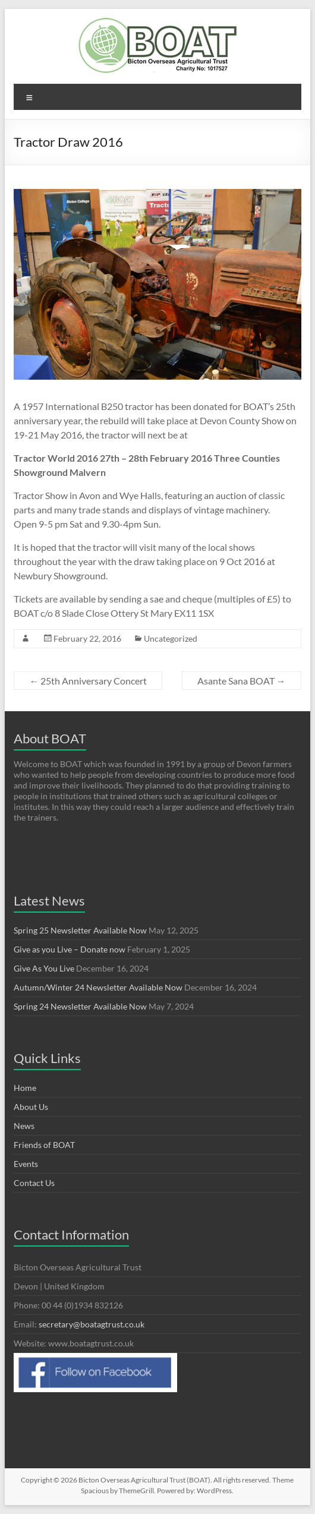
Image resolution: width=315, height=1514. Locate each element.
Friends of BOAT (44, 1145)
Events (26, 1164)
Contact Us (34, 1183)
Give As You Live (44, 968)
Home (25, 1088)
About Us (31, 1107)
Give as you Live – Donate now (69, 949)
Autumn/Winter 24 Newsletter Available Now (98, 987)
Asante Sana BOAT (241, 680)
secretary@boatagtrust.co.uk (91, 1324)
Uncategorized (170, 638)
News (24, 1126)
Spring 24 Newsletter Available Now (80, 1006)
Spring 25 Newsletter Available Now (80, 930)
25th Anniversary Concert (88, 680)
